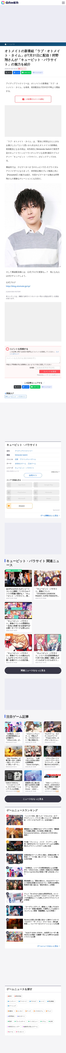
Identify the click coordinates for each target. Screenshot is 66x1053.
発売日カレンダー (14, 1027)
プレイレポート (20, 1021)
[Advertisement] (33, 24)
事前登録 (18, 996)
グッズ (29, 1011)
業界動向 (11, 1016)
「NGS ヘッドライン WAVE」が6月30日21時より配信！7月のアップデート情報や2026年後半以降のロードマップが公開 (52, 788)
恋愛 (16, 459)
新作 (10, 996)
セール (11, 1032)
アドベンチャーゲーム (28, 459)
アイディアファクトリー (23, 451)
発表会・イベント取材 (13, 570)
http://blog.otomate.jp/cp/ (18, 286)
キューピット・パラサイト (22, 444)
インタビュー (33, 1021)
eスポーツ (22, 1016)
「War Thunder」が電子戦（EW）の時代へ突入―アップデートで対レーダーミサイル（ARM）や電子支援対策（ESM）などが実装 (13, 764)
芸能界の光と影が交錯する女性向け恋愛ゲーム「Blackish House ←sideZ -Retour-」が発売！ (32, 787)
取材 (10, 1021)
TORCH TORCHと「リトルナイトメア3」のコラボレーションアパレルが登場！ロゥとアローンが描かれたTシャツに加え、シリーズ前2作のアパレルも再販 (13, 790)
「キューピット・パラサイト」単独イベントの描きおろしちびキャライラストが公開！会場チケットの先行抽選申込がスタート (18, 658)
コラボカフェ (39, 1011)
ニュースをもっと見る (33, 799)
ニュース (12, 44)
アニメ (49, 1011)
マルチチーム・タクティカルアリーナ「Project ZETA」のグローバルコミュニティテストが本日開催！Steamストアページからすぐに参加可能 (52, 741)
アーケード (23, 1001)
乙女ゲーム (32, 464)
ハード (42, 1001)
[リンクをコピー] (37, 72)
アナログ (33, 1001)
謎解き (11, 1011)
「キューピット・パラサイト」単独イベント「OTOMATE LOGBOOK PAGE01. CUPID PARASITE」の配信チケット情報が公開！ (47, 593)
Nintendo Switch (21, 455)
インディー (12, 1001)
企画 (51, 1021)
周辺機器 (51, 1001)
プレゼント (20, 1032)
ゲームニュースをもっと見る (47, 946)
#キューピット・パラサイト (16, 396)
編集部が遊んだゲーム (31, 1027)
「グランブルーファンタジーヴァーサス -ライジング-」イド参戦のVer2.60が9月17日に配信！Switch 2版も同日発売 (52, 763)
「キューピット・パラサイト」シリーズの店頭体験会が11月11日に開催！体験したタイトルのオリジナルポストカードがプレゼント (47, 658)
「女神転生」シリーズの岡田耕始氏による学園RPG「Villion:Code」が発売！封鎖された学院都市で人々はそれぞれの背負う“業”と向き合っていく (13, 741)
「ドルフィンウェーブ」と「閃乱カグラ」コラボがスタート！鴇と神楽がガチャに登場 (32, 738)
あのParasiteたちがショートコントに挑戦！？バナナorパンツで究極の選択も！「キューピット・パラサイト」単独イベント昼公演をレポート (18, 593)
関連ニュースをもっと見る (33, 670)
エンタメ (9, 635)
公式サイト (33, 475)
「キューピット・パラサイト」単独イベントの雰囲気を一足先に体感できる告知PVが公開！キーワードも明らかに (18, 624)
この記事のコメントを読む (33, 99)
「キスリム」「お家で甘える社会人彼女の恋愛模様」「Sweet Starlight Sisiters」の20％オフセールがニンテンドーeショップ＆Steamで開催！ (33, 765)
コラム (44, 1021)
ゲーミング (12, 1006)
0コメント (22, 68)
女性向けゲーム (20, 464)
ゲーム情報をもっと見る (49, 515)
